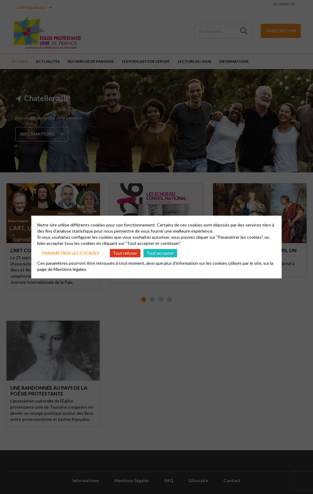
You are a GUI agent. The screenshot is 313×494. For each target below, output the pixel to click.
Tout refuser (125, 253)
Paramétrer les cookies (70, 253)
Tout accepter (160, 253)
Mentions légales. (70, 268)
